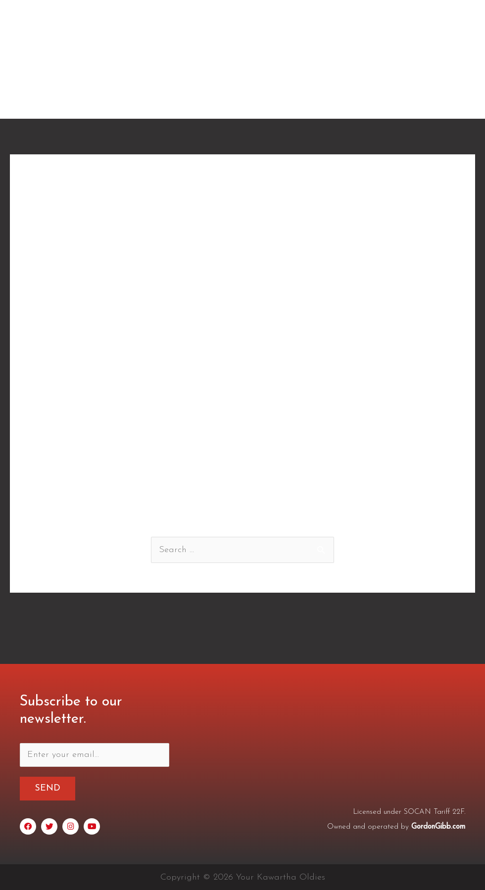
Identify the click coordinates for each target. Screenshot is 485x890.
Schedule (348, 100)
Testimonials (287, 100)
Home (191, 100)
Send (47, 788)
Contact (450, 100)
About (233, 100)
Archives (400, 100)
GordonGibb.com (438, 826)
